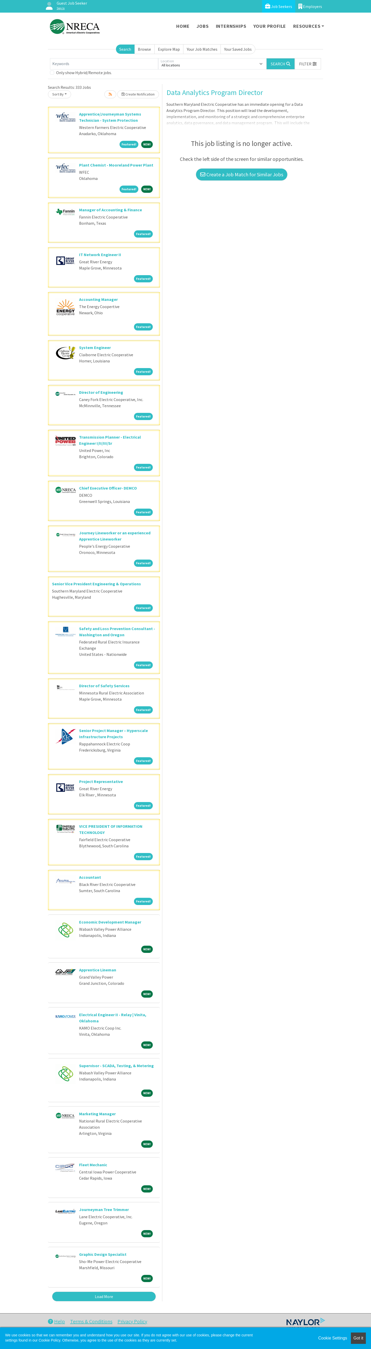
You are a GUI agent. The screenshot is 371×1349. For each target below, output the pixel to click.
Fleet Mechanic (93, 1164)
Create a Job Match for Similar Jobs (241, 174)
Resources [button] (306, 26)
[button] (308, 63)
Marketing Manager (97, 1113)
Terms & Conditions (91, 1321)
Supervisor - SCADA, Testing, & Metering (116, 1065)
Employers (310, 6)
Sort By (58, 94)
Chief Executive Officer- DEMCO (108, 488)
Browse (144, 49)
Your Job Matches (202, 49)
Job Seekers (278, 6)
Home (182, 26)
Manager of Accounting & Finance (110, 209)
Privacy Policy (132, 1321)
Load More (104, 1296)
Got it (358, 1338)
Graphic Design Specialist (103, 1254)
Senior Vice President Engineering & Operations (96, 583)
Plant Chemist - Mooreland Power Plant (116, 165)
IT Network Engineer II (100, 254)
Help (56, 1321)
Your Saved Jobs (238, 49)
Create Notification (138, 94)
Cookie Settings (332, 1338)
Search (125, 49)
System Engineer (95, 347)
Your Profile (270, 26)
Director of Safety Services (104, 685)
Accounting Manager (98, 299)
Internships (231, 26)
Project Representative (101, 781)
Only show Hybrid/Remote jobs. (84, 72)
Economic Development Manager (110, 922)
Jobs (202, 26)
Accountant (90, 877)
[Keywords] (104, 63)
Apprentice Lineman (97, 969)
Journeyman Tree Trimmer (104, 1209)
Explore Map (169, 49)
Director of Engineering (101, 392)
